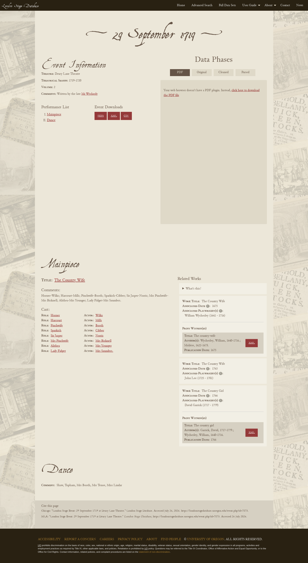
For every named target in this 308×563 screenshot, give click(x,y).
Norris (99, 335)
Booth (99, 325)
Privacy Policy (130, 539)
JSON (101, 116)
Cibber (100, 330)
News (299, 5)
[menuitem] (181, 5)
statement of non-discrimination (154, 552)
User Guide (249, 5)
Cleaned (223, 72)
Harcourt (56, 320)
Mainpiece (54, 114)
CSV (126, 116)
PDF (180, 72)
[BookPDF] (213, 157)
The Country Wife (69, 280)
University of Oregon (205, 539)
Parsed (245, 72)
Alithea (55, 345)
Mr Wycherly (89, 94)
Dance (51, 120)
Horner (55, 315)
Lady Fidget (58, 351)
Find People (171, 539)
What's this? (193, 288)
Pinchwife (57, 325)
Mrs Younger (104, 345)
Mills (99, 320)
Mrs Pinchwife (60, 340)
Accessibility (49, 539)
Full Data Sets (227, 5)
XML (114, 116)
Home (181, 5)
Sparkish (56, 330)
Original (202, 72)
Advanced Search (201, 5)
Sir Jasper (56, 335)
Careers (107, 539)
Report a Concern (80, 539)
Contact (285, 5)
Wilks (99, 315)
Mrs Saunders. (104, 351)
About (268, 5)
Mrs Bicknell (103, 340)
